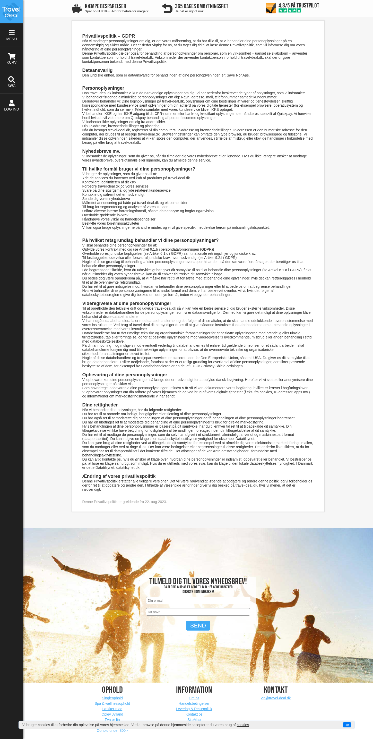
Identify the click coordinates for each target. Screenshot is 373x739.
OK (346, 725)
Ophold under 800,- (112, 730)
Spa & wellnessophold (112, 703)
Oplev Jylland (112, 714)
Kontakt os (194, 714)
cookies (243, 725)
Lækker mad (112, 709)
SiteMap (194, 720)
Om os (194, 698)
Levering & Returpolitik (194, 709)
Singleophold (112, 698)
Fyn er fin (112, 720)
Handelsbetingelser (194, 703)
